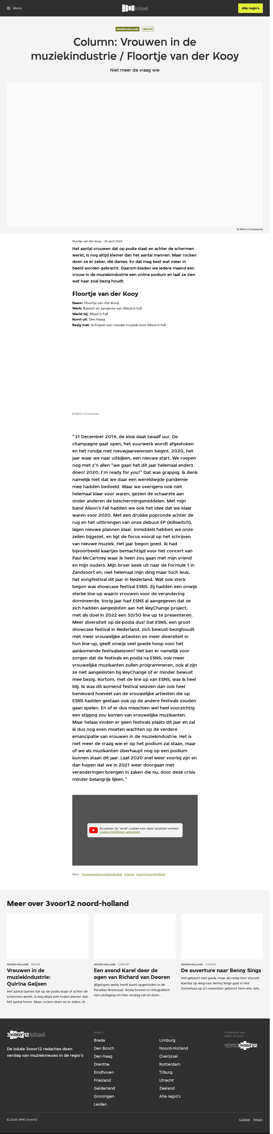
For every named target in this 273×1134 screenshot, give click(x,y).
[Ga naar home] (135, 8)
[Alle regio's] (250, 8)
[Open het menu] (14, 8)
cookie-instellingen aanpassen (119, 832)
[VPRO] (240, 1045)
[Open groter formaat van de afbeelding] (102, 373)
